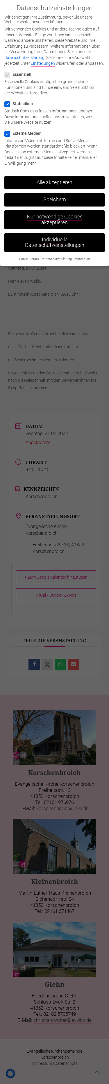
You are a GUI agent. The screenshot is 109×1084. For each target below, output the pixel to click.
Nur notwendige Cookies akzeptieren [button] (55, 213)
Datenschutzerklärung (24, 51)
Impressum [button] (82, 252)
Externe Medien (25, 126)
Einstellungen (43, 56)
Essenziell (20, 68)
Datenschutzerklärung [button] (56, 252)
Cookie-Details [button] (29, 252)
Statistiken (21, 97)
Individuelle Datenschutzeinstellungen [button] (54, 236)
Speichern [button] (54, 193)
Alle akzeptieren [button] (54, 176)
